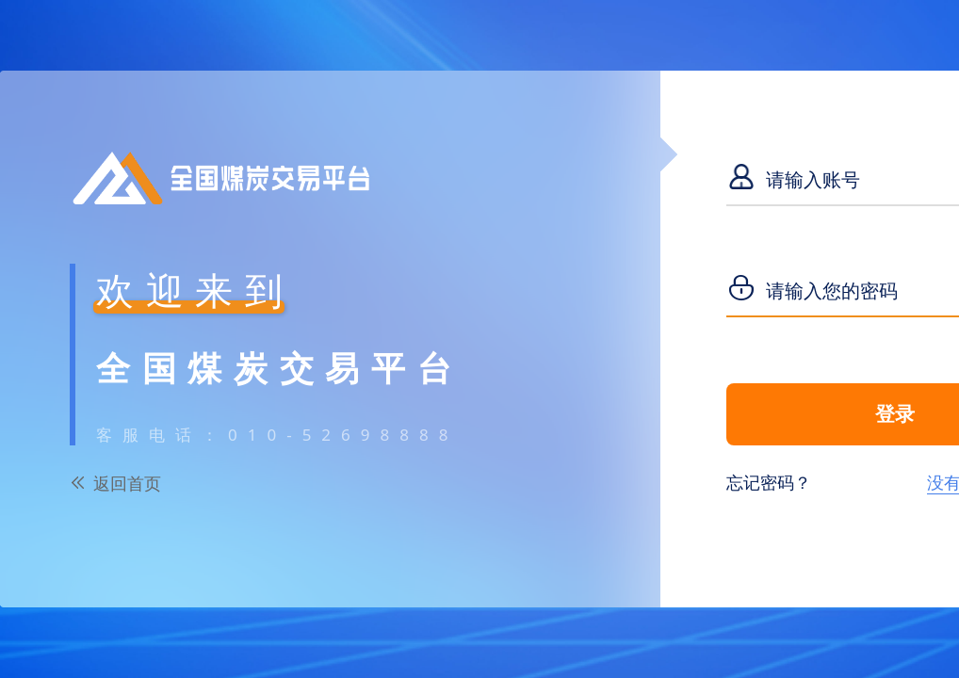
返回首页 (127, 483)
